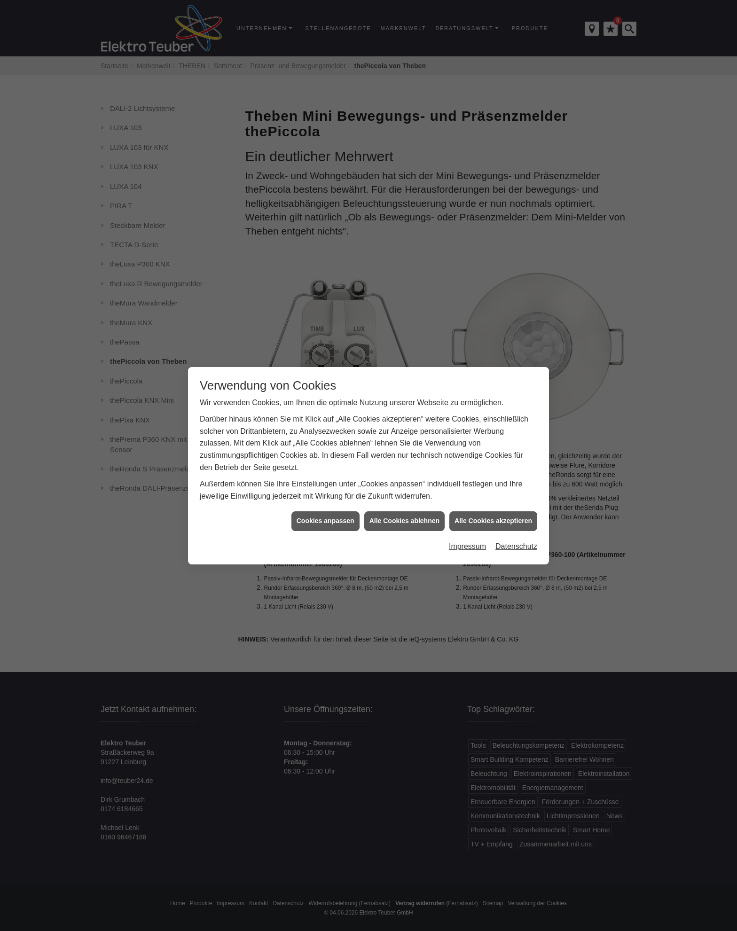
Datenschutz (516, 530)
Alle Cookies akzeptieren (493, 504)
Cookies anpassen (325, 504)
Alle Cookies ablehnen (404, 504)
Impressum (467, 530)
